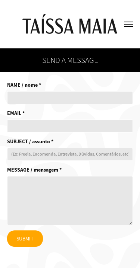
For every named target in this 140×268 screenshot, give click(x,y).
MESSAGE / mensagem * (34, 169)
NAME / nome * (24, 85)
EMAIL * (16, 113)
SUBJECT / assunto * (30, 141)
